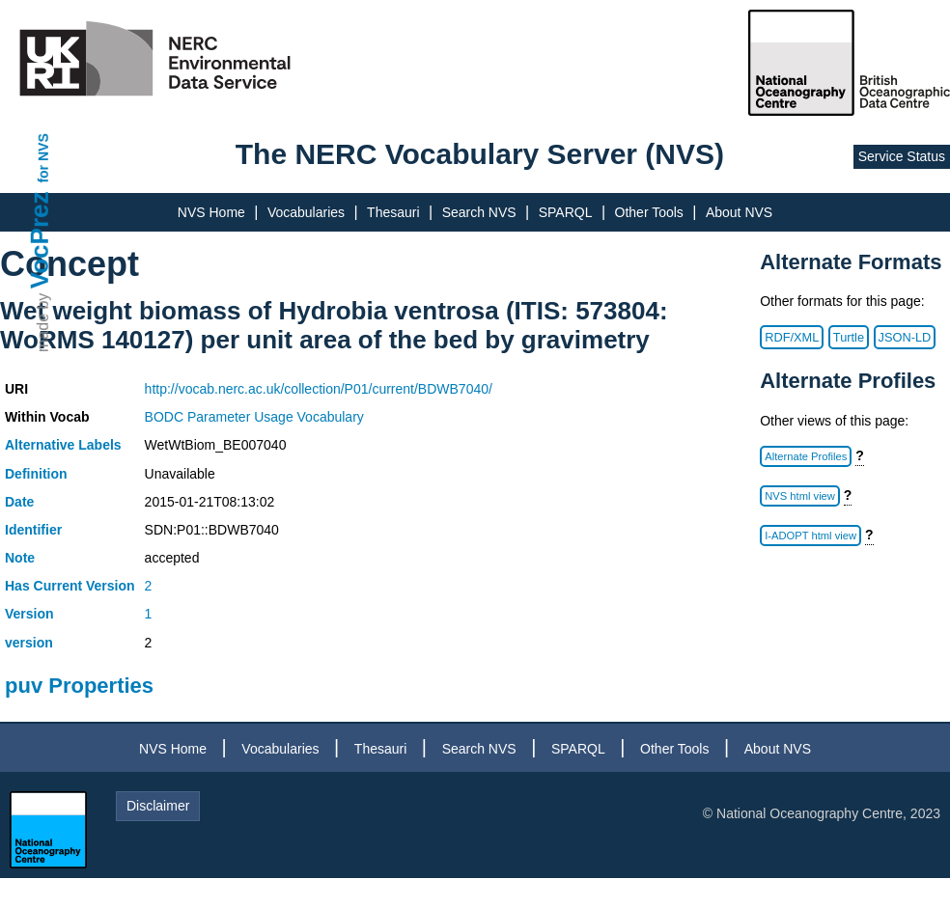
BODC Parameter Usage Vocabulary (254, 417)
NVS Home (211, 212)
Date (19, 501)
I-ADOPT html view (810, 535)
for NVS (43, 157)
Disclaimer (157, 805)
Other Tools (649, 212)
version (29, 642)
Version (29, 613)
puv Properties (79, 685)
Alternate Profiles (806, 456)
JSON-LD (905, 337)
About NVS (739, 212)
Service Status (901, 156)
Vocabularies (306, 212)
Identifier (33, 529)
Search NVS (479, 212)
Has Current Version (70, 585)
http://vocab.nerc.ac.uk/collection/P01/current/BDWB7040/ (318, 389)
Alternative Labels (63, 445)
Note (20, 557)
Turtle (848, 337)
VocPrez (39, 240)
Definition (36, 473)
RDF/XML (792, 337)
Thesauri (393, 212)
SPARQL (566, 212)
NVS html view (800, 496)
